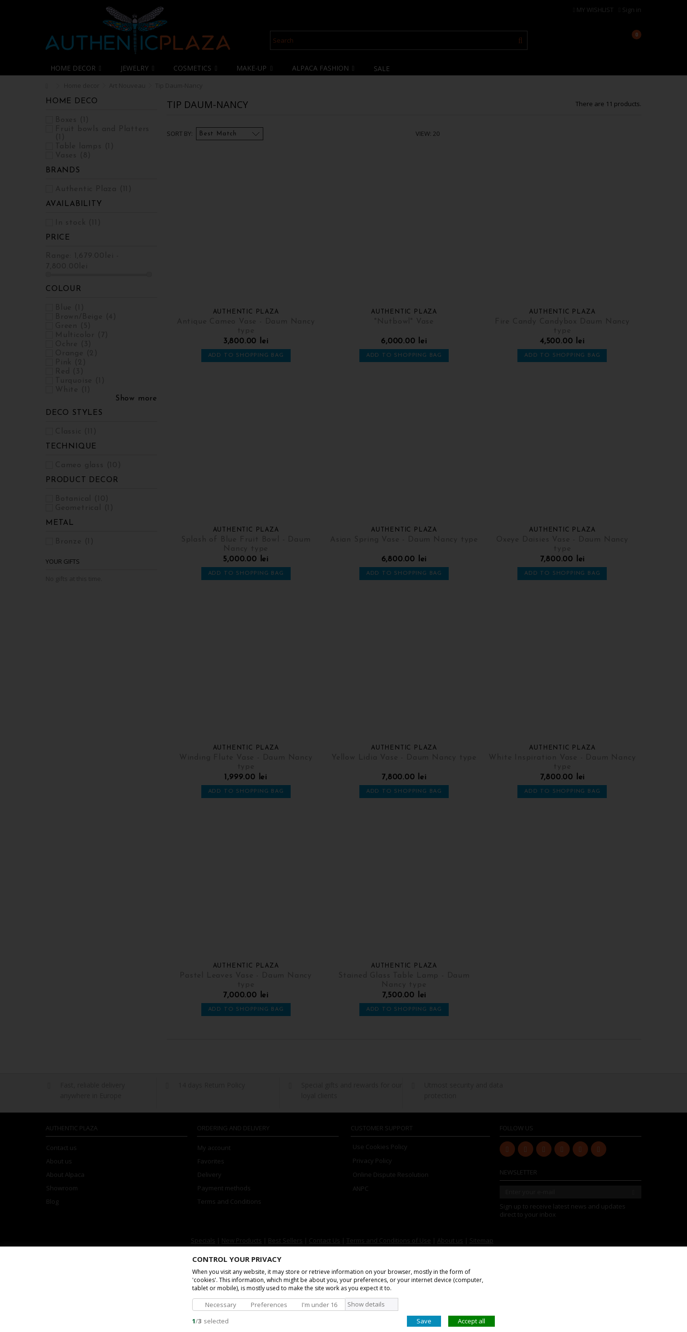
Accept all (471, 1320)
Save (424, 1320)
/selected (210, 1320)
